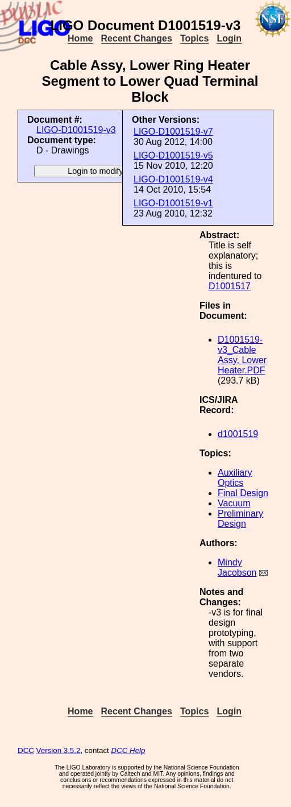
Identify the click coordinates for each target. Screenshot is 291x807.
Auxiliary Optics (235, 478)
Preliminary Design (240, 519)
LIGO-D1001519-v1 (173, 203)
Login (229, 38)
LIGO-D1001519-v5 (173, 155)
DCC (26, 750)
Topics (194, 38)
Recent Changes (136, 38)
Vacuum (234, 503)
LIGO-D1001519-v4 (173, 179)
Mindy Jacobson (237, 567)
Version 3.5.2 (58, 750)
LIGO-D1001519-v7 (173, 131)
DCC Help (128, 750)
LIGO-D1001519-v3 (76, 130)
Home (80, 38)
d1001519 (238, 434)
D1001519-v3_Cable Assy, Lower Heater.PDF (242, 355)
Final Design (243, 493)
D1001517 (230, 286)
